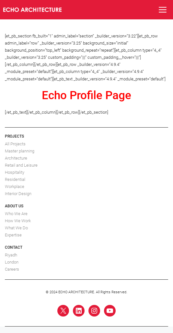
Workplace (14, 186)
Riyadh (11, 255)
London (11, 262)
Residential (15, 179)
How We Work (18, 220)
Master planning (19, 151)
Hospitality (14, 172)
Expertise (13, 235)
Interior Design (18, 193)
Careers (12, 269)
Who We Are (16, 213)
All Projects (15, 143)
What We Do (16, 227)
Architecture (16, 158)
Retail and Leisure (21, 165)
